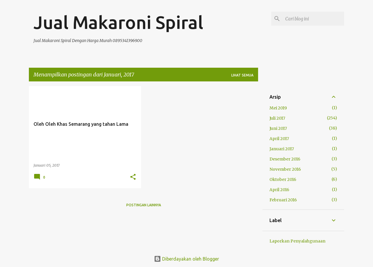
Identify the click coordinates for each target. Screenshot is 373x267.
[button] (132, 177)
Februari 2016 (283, 200)
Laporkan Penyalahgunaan (297, 241)
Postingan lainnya (143, 205)
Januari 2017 (281, 148)
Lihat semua (242, 75)
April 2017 (279, 138)
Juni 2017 (278, 128)
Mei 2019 (278, 108)
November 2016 (285, 169)
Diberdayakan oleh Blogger (186, 258)
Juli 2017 (277, 118)
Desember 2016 (284, 159)
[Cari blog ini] (313, 19)
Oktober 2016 (282, 179)
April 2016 (279, 189)
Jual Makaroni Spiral (118, 22)
